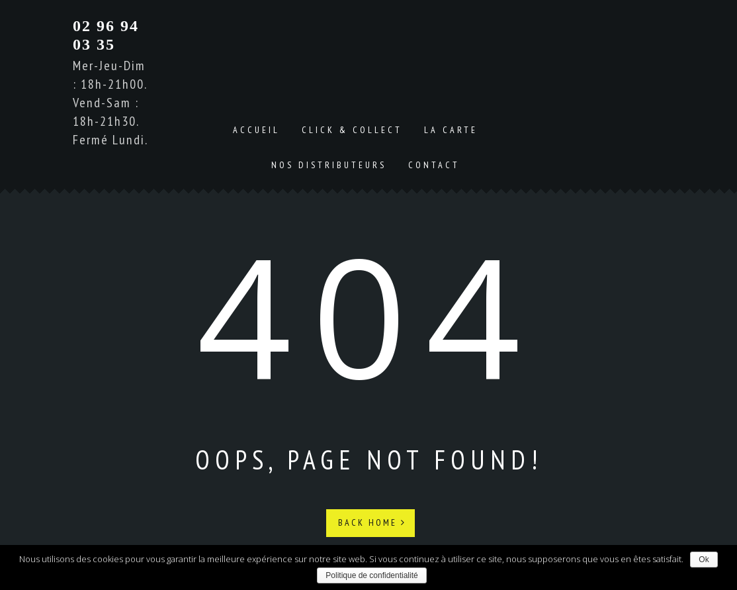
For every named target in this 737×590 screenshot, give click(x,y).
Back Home (372, 522)
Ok (704, 559)
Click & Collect (352, 130)
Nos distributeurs (328, 165)
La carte (451, 130)
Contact (434, 165)
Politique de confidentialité (371, 575)
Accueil (256, 130)
